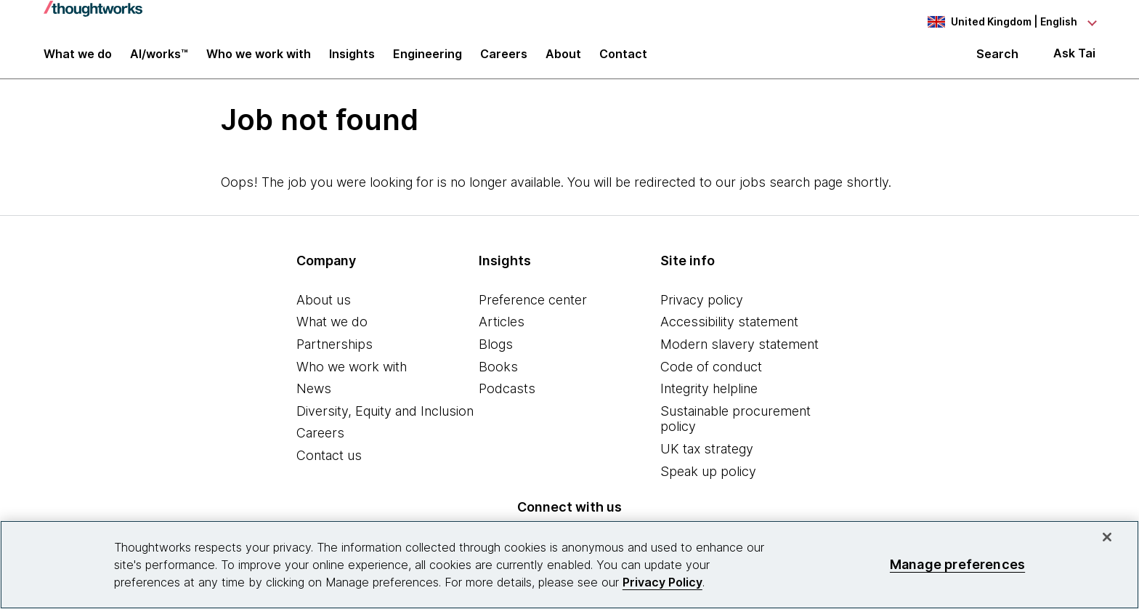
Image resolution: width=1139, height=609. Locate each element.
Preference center (533, 307)
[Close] (1107, 537)
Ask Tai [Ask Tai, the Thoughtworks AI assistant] (1074, 59)
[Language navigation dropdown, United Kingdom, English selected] (1011, 22)
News (313, 396)
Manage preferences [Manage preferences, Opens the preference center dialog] (957, 564)
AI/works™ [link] (159, 59)
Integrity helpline (709, 396)
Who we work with (351, 374)
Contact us (329, 463)
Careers (320, 441)
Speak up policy (708, 479)
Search (997, 59)
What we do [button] (78, 59)
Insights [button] (352, 59)
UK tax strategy (706, 456)
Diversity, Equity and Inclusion (385, 419)
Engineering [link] (427, 59)
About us (323, 307)
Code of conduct (711, 374)
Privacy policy (701, 307)
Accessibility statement (729, 330)
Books (498, 374)
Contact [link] (623, 59)
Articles (501, 330)
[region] (569, 564)
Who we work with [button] (258, 59)
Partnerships (334, 352)
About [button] (563, 59)
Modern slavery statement (739, 352)
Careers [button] (503, 59)
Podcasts (507, 396)
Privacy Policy (662, 582)
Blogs (496, 352)
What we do (332, 330)
